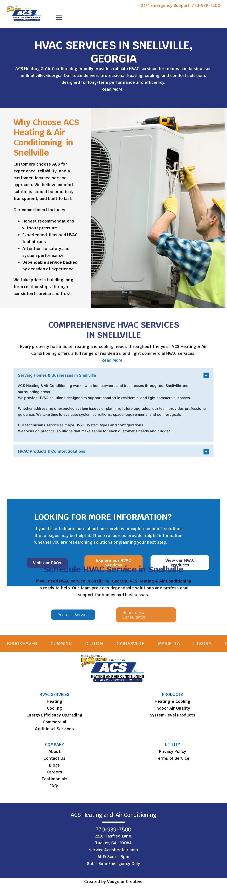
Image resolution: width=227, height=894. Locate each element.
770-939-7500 (206, 5)
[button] (113, 378)
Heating (54, 701)
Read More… (113, 89)
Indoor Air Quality (172, 708)
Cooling (54, 708)
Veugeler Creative (125, 881)
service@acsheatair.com (113, 849)
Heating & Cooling (172, 701)
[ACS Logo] (25, 7)
